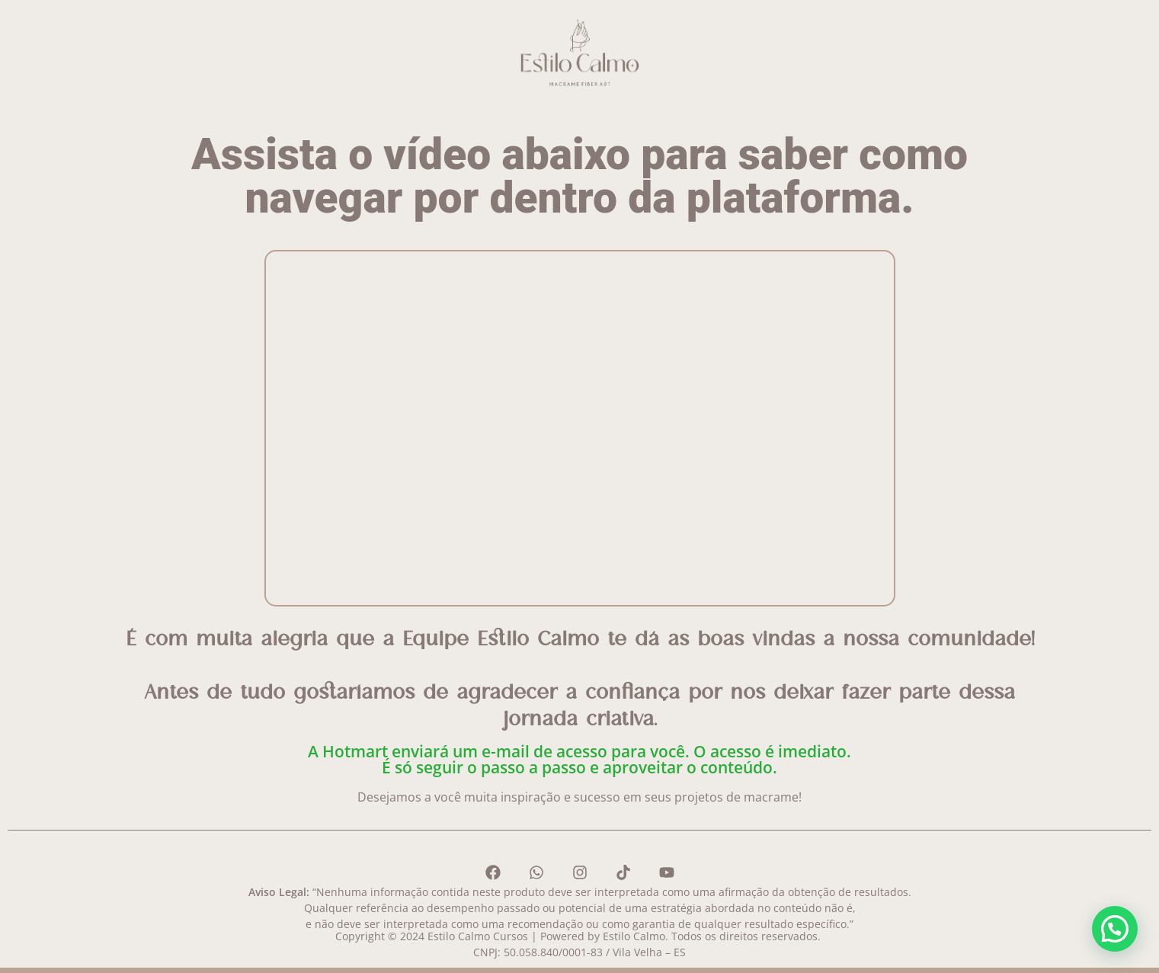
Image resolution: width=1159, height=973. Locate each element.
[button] (1115, 929)
